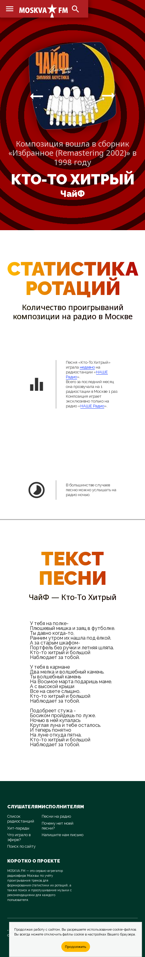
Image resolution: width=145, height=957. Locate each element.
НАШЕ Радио (92, 406)
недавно (87, 367)
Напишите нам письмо (62, 835)
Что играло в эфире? (19, 837)
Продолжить (75, 946)
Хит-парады (18, 828)
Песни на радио (56, 816)
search (75, 9)
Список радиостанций (20, 818)
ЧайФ (72, 194)
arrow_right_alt (36, 96)
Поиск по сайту (21, 846)
